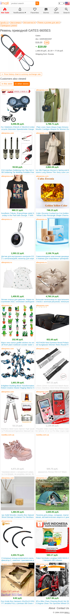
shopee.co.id (41, 521)
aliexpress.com (7, 90)
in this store (7, 84)
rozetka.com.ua (7, 435)
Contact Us (63, 608)
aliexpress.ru (6, 219)
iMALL (67, 612)
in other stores (22, 84)
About (52, 608)
